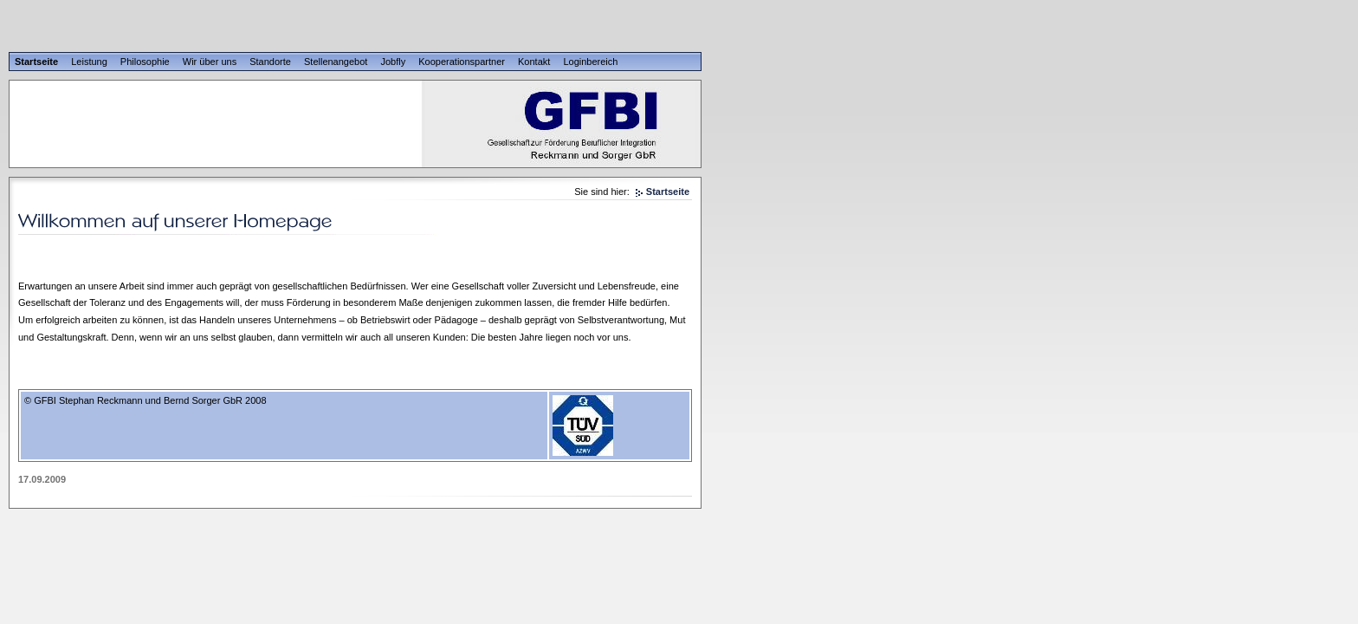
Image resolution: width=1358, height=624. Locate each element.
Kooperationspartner (461, 61)
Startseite (36, 61)
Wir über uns (209, 61)
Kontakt (534, 61)
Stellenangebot (335, 61)
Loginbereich (590, 61)
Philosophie (145, 61)
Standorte (270, 61)
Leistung (89, 61)
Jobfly (392, 61)
